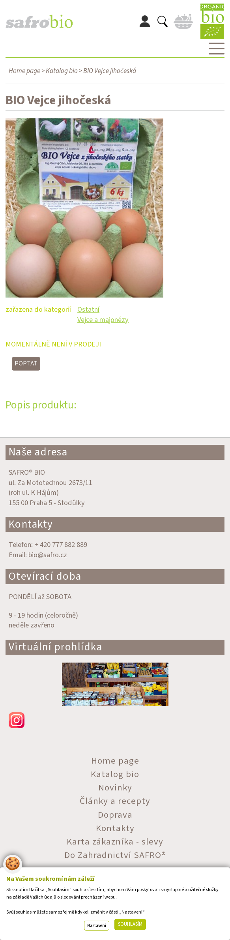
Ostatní (88, 309)
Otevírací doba (45, 576)
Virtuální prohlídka (56, 647)
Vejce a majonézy (103, 320)
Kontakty (31, 524)
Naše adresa (38, 452)
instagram (115, 720)
